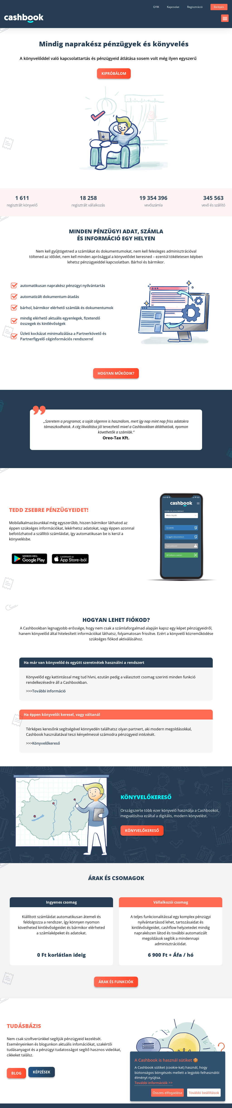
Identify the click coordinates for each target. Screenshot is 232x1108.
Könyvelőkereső (46, 743)
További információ (49, 691)
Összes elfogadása (167, 1092)
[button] (225, 18)
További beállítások (204, 1092)
